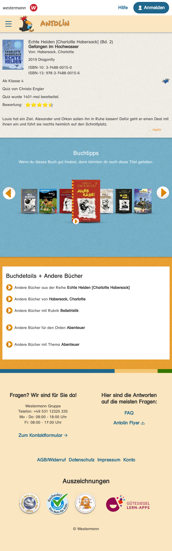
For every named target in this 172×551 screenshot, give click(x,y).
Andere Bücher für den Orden (49, 327)
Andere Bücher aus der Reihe (72, 287)
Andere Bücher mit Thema (46, 344)
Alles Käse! (90, 221)
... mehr (154, 129)
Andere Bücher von (50, 299)
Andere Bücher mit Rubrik (46, 310)
